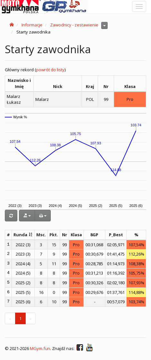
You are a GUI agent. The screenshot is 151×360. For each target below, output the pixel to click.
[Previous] (10, 319)
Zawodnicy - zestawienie (74, 25)
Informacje (32, 25)
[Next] (30, 319)
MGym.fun (40, 348)
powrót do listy (50, 70)
